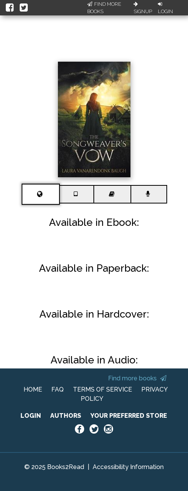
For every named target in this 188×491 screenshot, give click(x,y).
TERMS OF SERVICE (102, 389)
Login (165, 8)
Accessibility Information (128, 467)
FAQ (57, 389)
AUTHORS (65, 415)
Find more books (137, 378)
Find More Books (104, 8)
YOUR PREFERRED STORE (128, 415)
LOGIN (30, 415)
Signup (143, 8)
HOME (33, 389)
